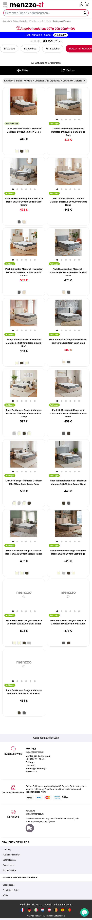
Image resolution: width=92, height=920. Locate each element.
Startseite (6, 21)
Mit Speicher (53, 48)
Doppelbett (30, 48)
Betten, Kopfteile (20, 21)
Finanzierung (8, 865)
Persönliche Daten (11, 890)
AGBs (5, 895)
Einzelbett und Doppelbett (40, 21)
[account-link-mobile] (82, 4)
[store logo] (44, 4)
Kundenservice (9, 870)
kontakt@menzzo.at (34, 814)
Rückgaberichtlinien (11, 855)
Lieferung (7, 849)
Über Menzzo (8, 885)
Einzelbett (9, 48)
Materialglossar (9, 860)
